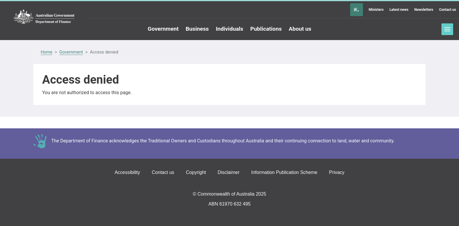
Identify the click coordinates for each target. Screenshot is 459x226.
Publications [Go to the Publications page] (266, 28)
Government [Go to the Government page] (163, 28)
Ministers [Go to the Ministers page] (376, 10)
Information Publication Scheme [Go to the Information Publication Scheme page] (284, 172)
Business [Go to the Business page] (197, 28)
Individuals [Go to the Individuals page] (229, 28)
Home (46, 52)
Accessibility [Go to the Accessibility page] (127, 172)
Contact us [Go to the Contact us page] (447, 10)
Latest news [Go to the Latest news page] (398, 10)
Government (71, 52)
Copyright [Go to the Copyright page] (196, 172)
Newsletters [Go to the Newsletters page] (423, 10)
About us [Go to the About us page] (300, 28)
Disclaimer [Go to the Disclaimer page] (229, 172)
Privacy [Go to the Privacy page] (336, 172)
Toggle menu (447, 29)
